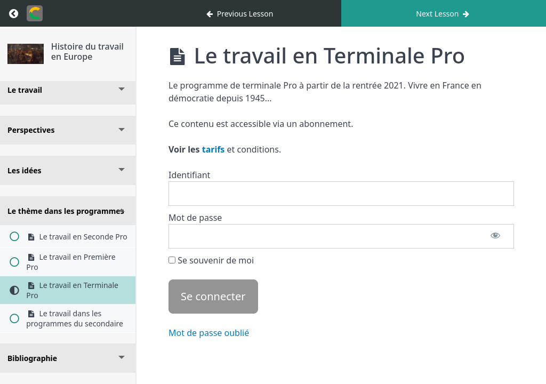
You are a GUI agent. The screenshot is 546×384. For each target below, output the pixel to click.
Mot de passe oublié (208, 333)
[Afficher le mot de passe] (495, 236)
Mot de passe (195, 217)
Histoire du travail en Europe (87, 51)
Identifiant (189, 175)
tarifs (213, 149)
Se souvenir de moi (211, 260)
